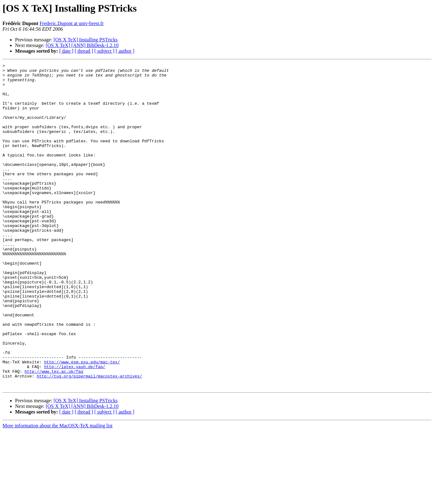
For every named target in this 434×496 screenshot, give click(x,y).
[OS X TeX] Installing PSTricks (86, 39)
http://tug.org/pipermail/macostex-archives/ (89, 439)
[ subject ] (104, 51)
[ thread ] (84, 51)
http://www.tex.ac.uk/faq (53, 433)
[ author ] (125, 51)
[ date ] (66, 51)
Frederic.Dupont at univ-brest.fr (71, 23)
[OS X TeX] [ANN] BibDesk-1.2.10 (82, 45)
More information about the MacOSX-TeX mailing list (58, 490)
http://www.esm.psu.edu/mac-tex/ (82, 422)
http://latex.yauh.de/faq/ (74, 427)
